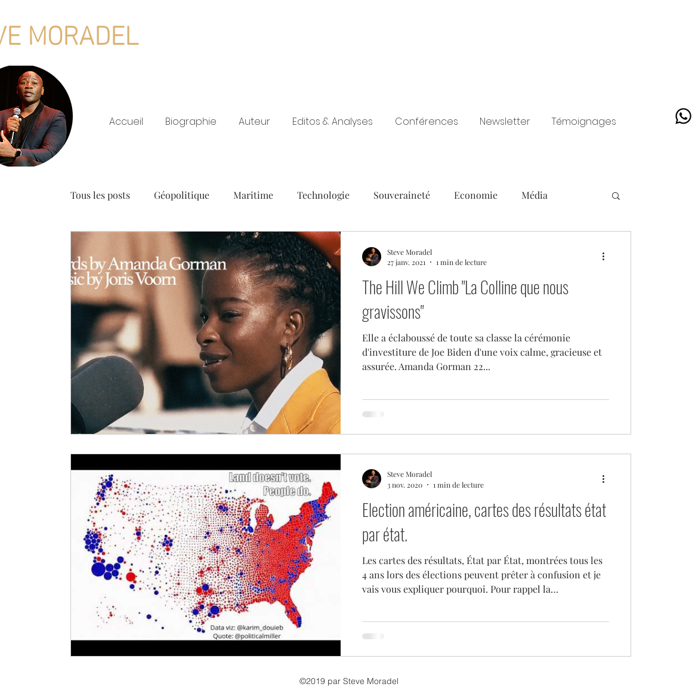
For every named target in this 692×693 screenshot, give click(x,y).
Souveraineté (401, 195)
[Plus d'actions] (607, 257)
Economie (476, 195)
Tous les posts (100, 195)
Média (534, 195)
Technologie (323, 195)
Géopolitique (181, 195)
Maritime (253, 195)
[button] (616, 196)
